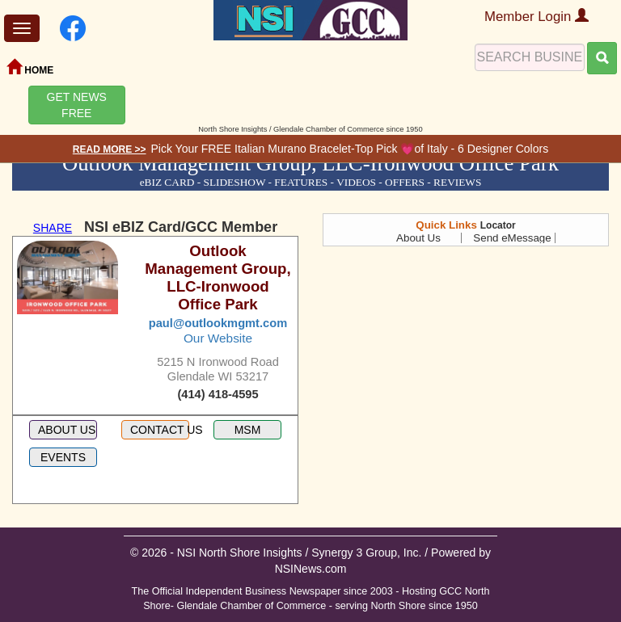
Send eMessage (512, 238)
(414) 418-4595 (217, 394)
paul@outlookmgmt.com (218, 323)
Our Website (218, 338)
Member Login (536, 16)
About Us (418, 238)
